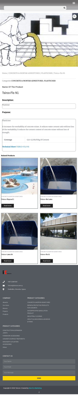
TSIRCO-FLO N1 (15, 147)
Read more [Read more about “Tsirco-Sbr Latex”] (48, 206)
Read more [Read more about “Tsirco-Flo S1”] (48, 261)
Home (4, 73)
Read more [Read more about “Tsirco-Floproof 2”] (9, 206)
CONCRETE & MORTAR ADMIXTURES (24, 73)
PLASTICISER (46, 73)
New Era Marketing (35, 389)
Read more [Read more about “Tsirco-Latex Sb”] (9, 261)
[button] (74, 3)
